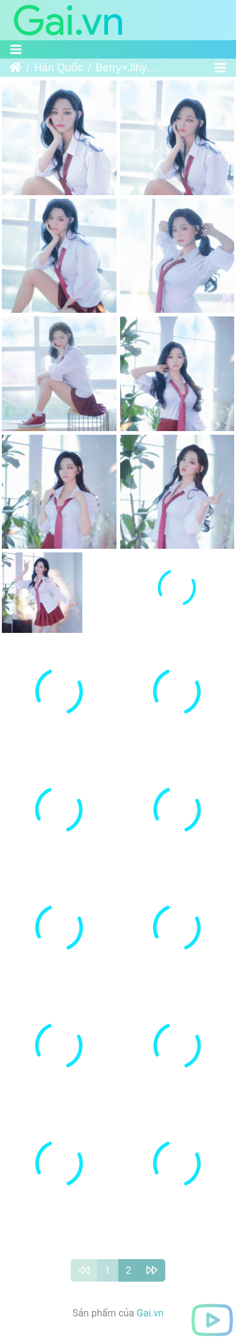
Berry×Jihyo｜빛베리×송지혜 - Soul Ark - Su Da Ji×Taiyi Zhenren (129, 68)
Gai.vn (150, 1321)
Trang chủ (15, 68)
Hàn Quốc (58, 68)
